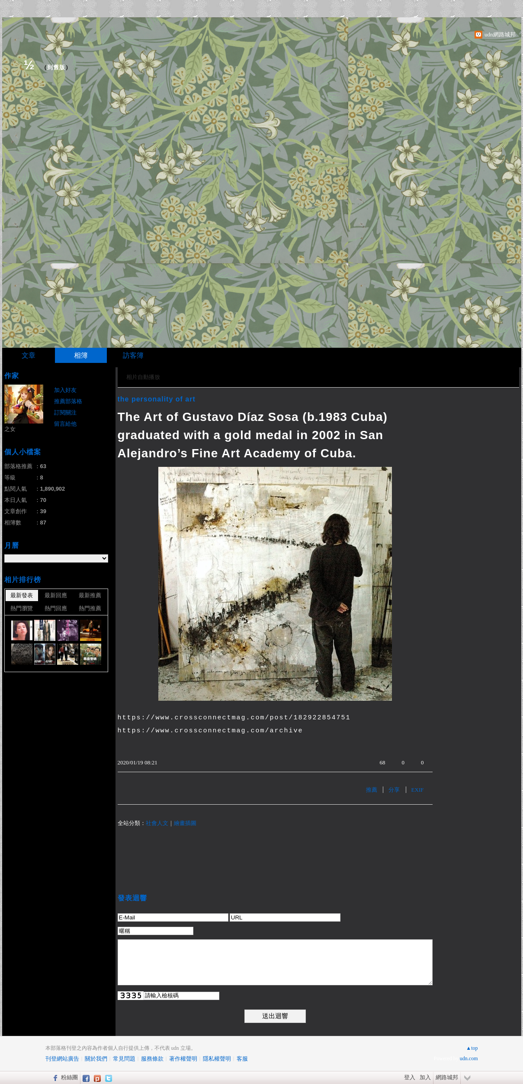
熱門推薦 (90, 608)
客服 (242, 1058)
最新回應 (56, 595)
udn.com (469, 1058)
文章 (28, 355)
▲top (472, 1048)
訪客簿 (133, 355)
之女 (10, 429)
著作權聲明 (183, 1058)
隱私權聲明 (217, 1058)
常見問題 (124, 1058)
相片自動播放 (143, 377)
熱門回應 (56, 608)
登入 (409, 1077)
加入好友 (65, 390)
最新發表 (21, 595)
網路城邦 (447, 1077)
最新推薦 (90, 595)
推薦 (371, 789)
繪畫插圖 (185, 823)
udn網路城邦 (500, 34)
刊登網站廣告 (62, 1058)
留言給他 (65, 424)
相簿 (81, 355)
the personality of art (157, 399)
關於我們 (96, 1058)
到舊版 (56, 67)
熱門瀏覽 (21, 608)
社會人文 (157, 823)
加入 (425, 1077)
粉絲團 (69, 1077)
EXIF (417, 789)
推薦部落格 (68, 401)
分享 (394, 789)
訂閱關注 (65, 412)
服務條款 (152, 1058)
